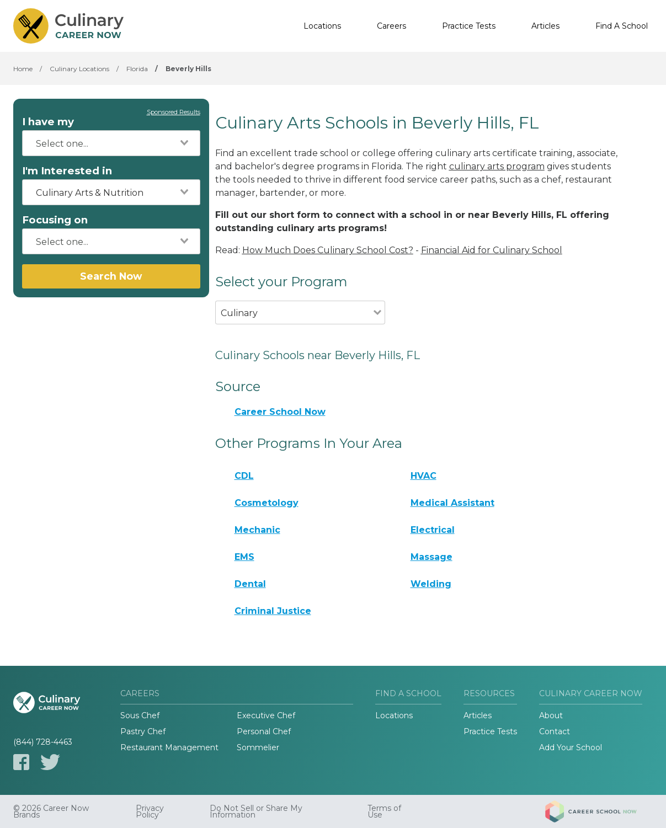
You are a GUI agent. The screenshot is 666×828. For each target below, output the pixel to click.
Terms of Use (384, 811)
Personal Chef (264, 731)
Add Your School (570, 747)
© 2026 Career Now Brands (51, 811)
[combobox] (111, 143)
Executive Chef (266, 715)
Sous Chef (139, 715)
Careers (391, 26)
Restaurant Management (169, 747)
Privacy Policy (150, 811)
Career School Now (280, 412)
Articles (545, 26)
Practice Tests (468, 26)
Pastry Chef (143, 731)
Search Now (111, 276)
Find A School (621, 26)
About (551, 715)
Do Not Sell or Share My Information (256, 811)
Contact (554, 731)
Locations (322, 26)
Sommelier (258, 747)
